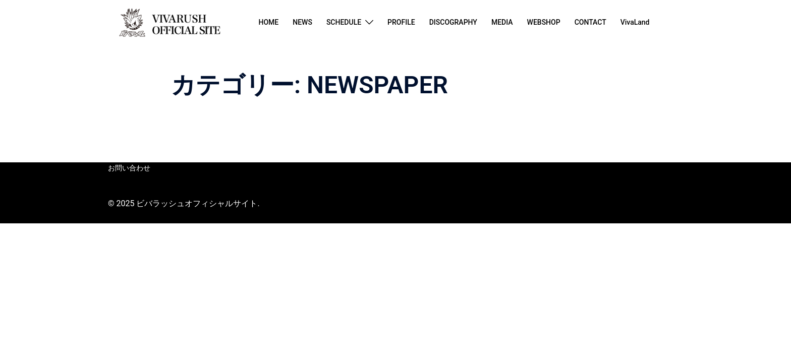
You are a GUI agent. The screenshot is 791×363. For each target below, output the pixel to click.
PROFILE (401, 22)
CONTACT (590, 22)
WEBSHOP (543, 22)
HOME (268, 22)
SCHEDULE (343, 22)
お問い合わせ (129, 168)
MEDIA (502, 22)
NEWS (302, 22)
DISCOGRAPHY (453, 22)
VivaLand (635, 22)
